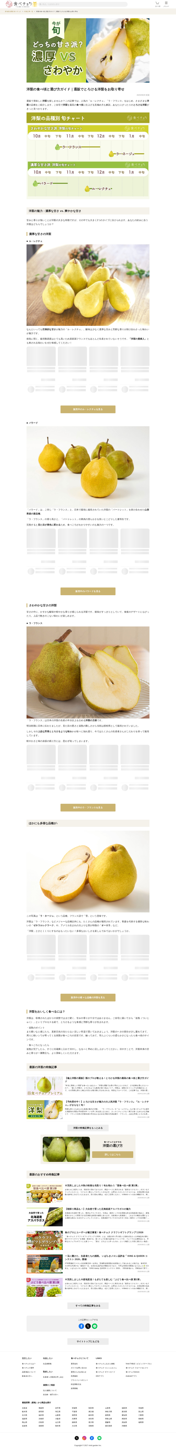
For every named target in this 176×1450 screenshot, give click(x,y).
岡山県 (24, 1422)
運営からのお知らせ (78, 1372)
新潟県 (124, 1412)
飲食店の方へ (27, 1376)
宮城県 (74, 1408)
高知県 (124, 1422)
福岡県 (141, 1422)
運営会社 (74, 1364)
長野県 (74, 1415)
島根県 (141, 1419)
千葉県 (74, 1412)
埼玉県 (57, 1412)
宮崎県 (91, 1426)
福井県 (41, 1415)
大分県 (74, 1426)
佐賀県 (24, 1426)
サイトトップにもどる (88, 1341)
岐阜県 (91, 1415)
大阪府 (57, 1419)
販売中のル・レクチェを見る (88, 409)
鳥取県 (124, 1419)
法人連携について (50, 1390)
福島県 (124, 1408)
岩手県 (57, 1408)
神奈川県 (108, 1412)
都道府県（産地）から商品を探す (36, 1402)
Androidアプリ (131, 1376)
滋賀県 (24, 1419)
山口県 (57, 1422)
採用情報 (74, 1388)
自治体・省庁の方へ (50, 1395)
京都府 (41, 1419)
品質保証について (29, 1372)
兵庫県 (74, 1419)
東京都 (91, 1412)
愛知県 (124, 1415)
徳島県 (74, 1422)
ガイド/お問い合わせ (79, 1368)
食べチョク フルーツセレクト (137, 1368)
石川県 (24, 1415)
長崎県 (41, 1426)
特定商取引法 (76, 1384)
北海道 (24, 1408)
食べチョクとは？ (29, 1364)
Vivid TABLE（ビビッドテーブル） (139, 1364)
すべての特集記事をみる (88, 1305)
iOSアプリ (100, 1376)
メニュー (166, 4)
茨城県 (141, 1408)
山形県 (107, 1408)
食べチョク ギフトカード (105, 1372)
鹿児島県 (108, 1426)
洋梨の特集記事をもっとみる (88, 1128)
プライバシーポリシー (79, 1380)
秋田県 (91, 1408)
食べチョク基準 (28, 1368)
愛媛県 (107, 1422)
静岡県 (107, 1415)
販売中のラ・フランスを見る (88, 807)
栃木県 (24, 1412)
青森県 (41, 1408)
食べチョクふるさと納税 (105, 1364)
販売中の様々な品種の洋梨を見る (88, 997)
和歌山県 (108, 1419)
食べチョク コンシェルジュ (106, 1368)
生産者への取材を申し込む (53, 1377)
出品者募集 (47, 1364)
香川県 (91, 1422)
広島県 (41, 1422)
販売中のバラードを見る (88, 591)
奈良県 (91, 1419)
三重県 (141, 1415)
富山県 (141, 1412)
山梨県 (57, 1415)
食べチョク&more (132, 1372)
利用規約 (74, 1376)
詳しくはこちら (113, 1154)
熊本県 (57, 1426)
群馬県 (41, 1412)
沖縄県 (124, 1426)
